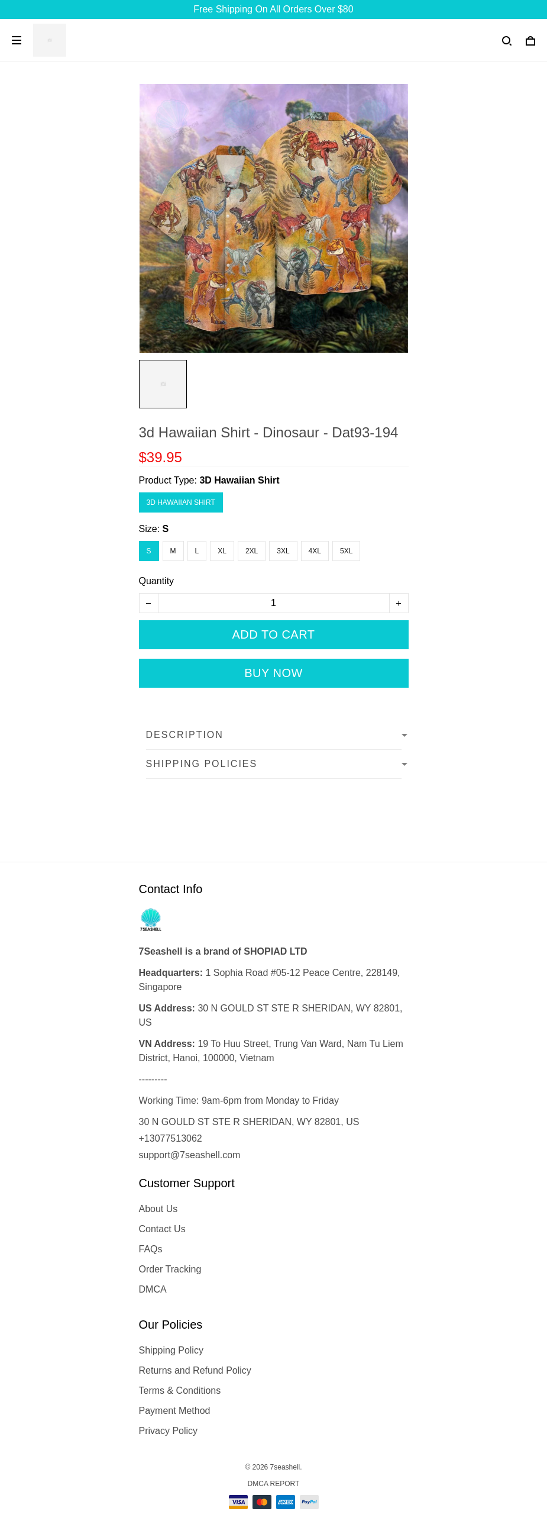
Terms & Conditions (180, 1390)
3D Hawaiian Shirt (239, 480)
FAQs (151, 1249)
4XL (315, 551)
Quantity (156, 581)
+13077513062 (170, 1138)
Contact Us (162, 1229)
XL (222, 551)
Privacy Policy (168, 1431)
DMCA (153, 1289)
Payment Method (175, 1411)
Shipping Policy (171, 1350)
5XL (346, 551)
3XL (283, 551)
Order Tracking (170, 1269)
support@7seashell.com (190, 1155)
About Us (158, 1209)
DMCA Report (274, 1484)
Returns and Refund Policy (195, 1370)
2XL (251, 551)
